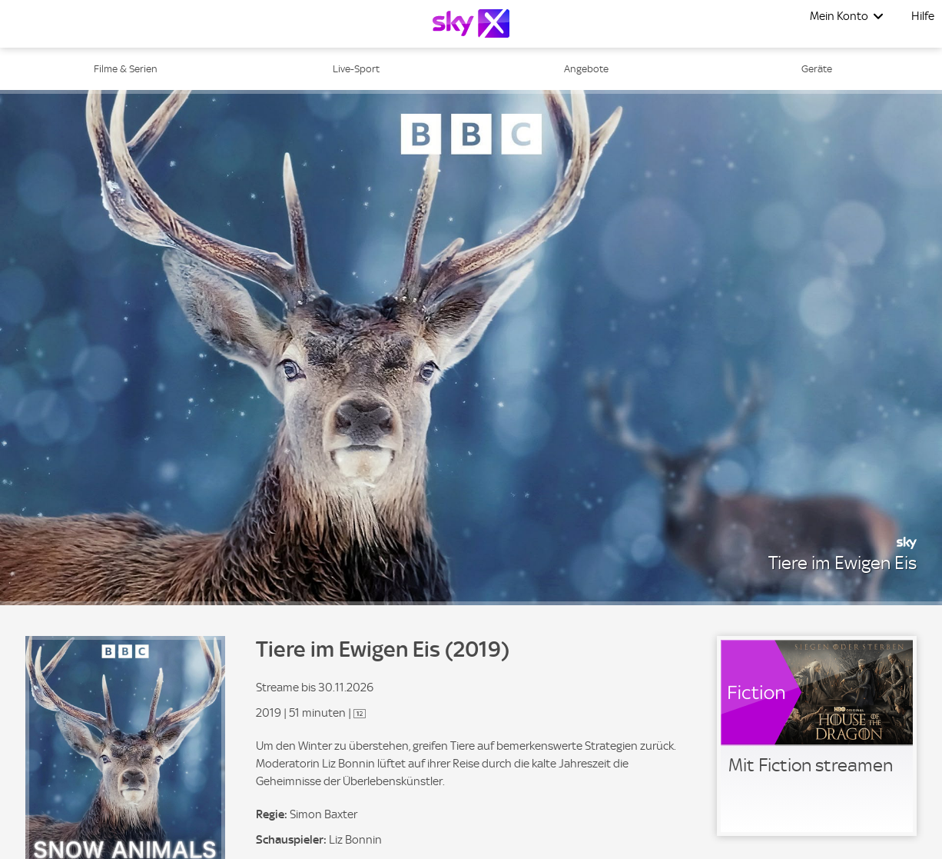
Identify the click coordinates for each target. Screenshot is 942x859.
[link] (817, 736)
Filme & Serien (126, 69)
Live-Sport (356, 69)
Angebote (586, 69)
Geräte (816, 69)
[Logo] (471, 23)
